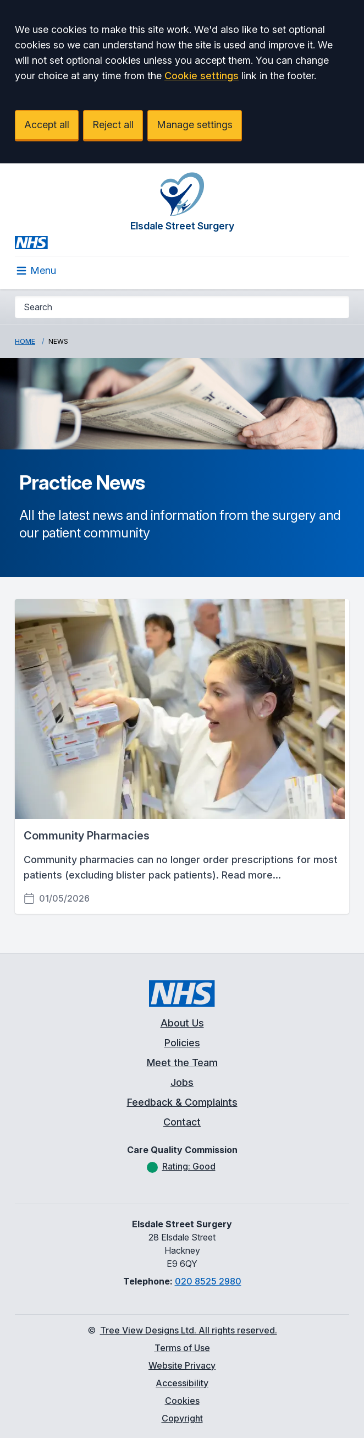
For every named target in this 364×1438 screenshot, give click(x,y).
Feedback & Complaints (182, 1102)
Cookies (182, 1400)
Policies (182, 1043)
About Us (182, 1023)
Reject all (113, 124)
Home (25, 341)
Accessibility (182, 1382)
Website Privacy (182, 1365)
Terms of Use (182, 1347)
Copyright (182, 1418)
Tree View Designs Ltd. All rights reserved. (188, 1330)
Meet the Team (182, 1062)
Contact (182, 1122)
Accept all (46, 124)
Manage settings (195, 124)
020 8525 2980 (208, 1281)
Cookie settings (201, 75)
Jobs (182, 1082)
